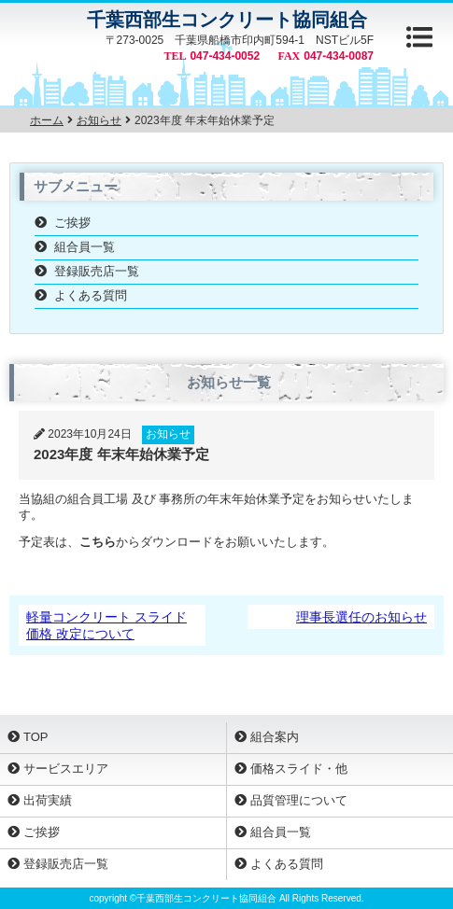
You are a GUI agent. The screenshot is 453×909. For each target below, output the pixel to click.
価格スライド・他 (298, 769)
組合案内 (274, 737)
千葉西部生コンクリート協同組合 (227, 19)
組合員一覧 (84, 247)
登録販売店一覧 (96, 271)
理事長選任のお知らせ (361, 616)
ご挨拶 (72, 223)
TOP (36, 737)
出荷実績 (47, 800)
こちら (97, 542)
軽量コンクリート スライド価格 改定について (106, 625)
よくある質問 (90, 295)
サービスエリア (65, 769)
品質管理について (298, 800)
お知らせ (168, 434)
